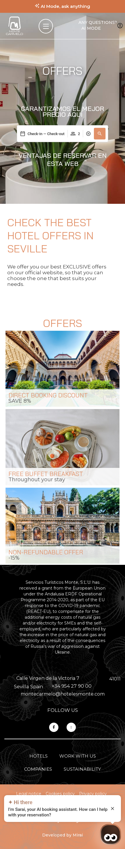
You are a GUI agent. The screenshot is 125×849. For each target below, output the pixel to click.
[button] (100, 133)
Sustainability (82, 769)
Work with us (77, 756)
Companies (38, 769)
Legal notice (28, 793)
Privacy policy (93, 793)
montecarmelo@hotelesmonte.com (63, 694)
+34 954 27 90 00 (72, 686)
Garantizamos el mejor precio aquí (62, 111)
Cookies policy (60, 793)
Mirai (78, 835)
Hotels (38, 756)
